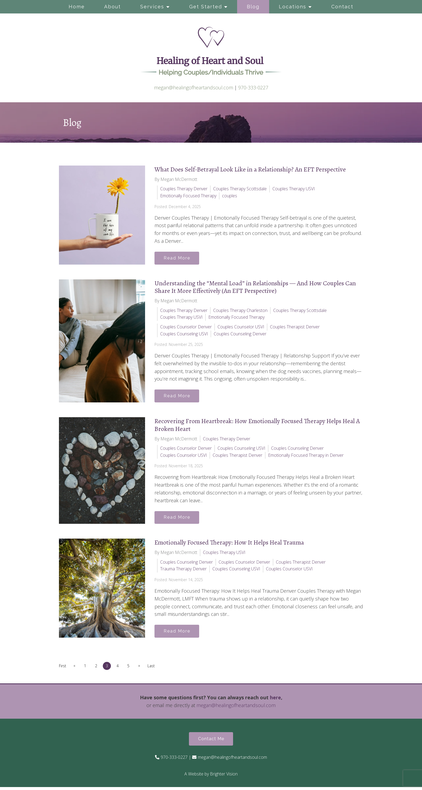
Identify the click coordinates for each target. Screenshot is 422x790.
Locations (292, 6)
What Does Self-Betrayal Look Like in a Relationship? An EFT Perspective (250, 169)
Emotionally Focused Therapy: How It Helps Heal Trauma (229, 544)
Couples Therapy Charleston (240, 311)
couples (229, 196)
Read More (177, 258)
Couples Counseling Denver (240, 334)
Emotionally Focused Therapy (188, 196)
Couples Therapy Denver (184, 189)
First (62, 668)
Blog (253, 6)
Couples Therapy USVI (293, 189)
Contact (342, 6)
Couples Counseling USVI (184, 334)
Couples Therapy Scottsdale (240, 189)
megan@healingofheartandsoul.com (193, 87)
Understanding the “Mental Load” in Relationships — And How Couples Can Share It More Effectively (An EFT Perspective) (255, 287)
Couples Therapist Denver (295, 327)
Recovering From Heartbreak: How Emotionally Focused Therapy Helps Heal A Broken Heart (257, 426)
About (112, 6)
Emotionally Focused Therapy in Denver (306, 456)
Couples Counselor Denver (186, 327)
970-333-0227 (253, 87)
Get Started (205, 6)
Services (152, 6)
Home (77, 6)
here (275, 700)
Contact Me (211, 741)
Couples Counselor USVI (240, 327)
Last (154, 668)
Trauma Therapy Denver (183, 571)
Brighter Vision (224, 777)
